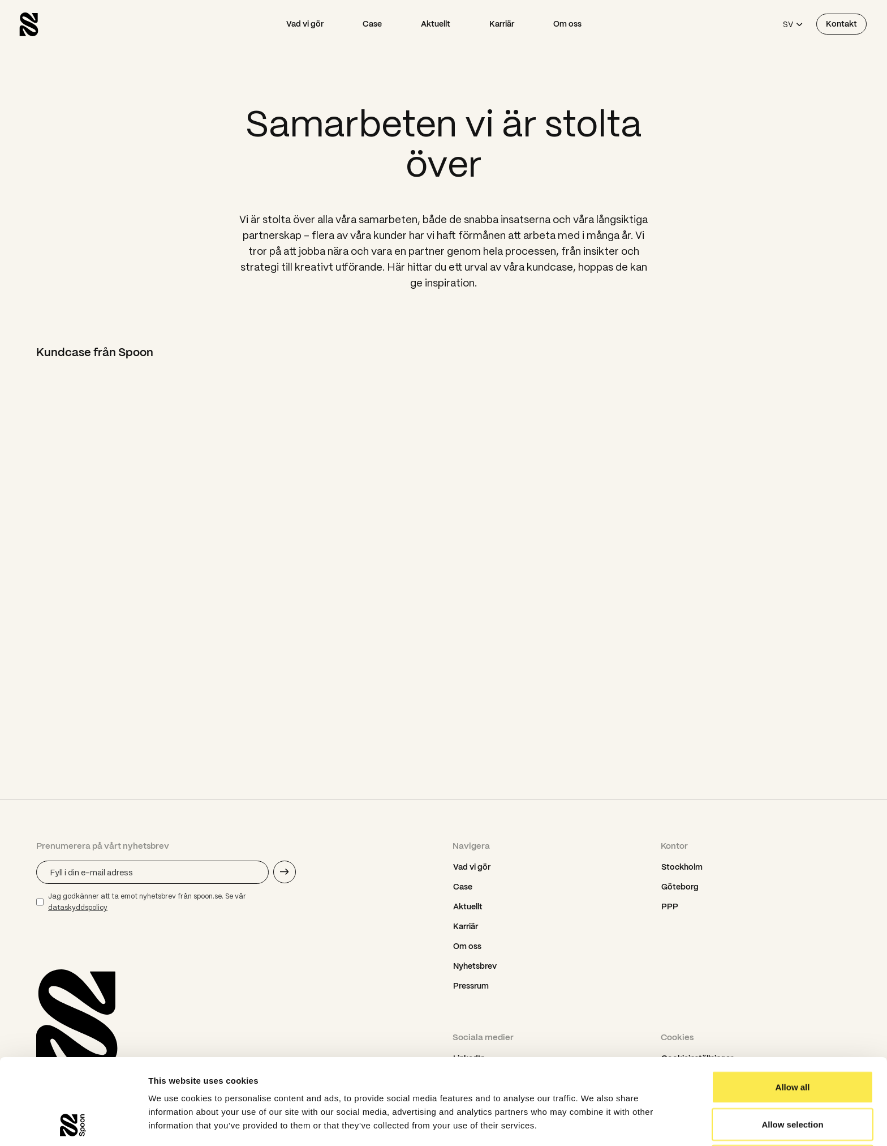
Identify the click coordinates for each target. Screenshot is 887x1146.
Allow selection (792, 1044)
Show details (593, 1123)
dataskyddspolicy (77, 907)
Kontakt (841, 24)
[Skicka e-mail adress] (284, 872)
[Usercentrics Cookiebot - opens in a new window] (73, 1123)
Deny (792, 1080)
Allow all (793, 1006)
